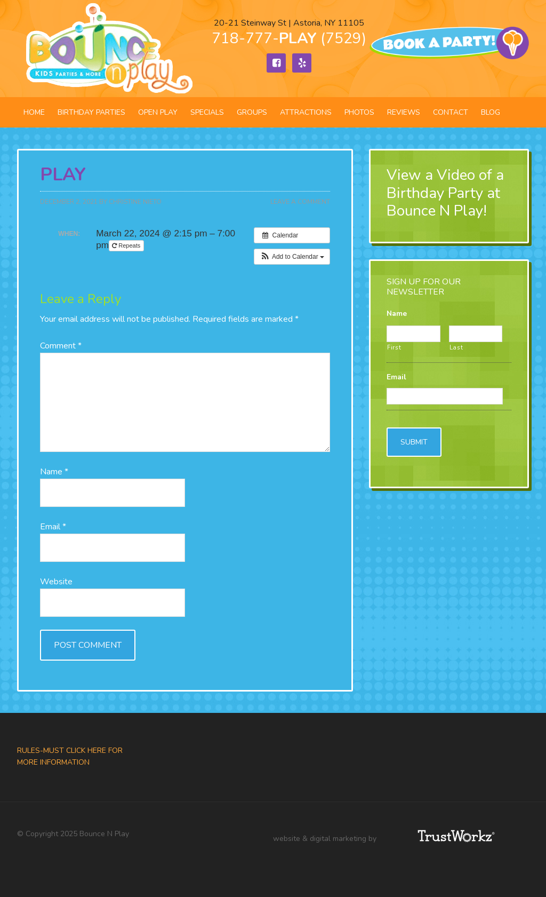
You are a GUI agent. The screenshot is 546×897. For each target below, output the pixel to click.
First (394, 347)
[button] (292, 256)
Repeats (127, 245)
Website (56, 582)
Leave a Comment (300, 201)
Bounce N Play (107, 48)
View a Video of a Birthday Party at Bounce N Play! (445, 193)
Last (456, 347)
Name (54, 472)
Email (53, 527)
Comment (61, 346)
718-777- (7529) (289, 38)
